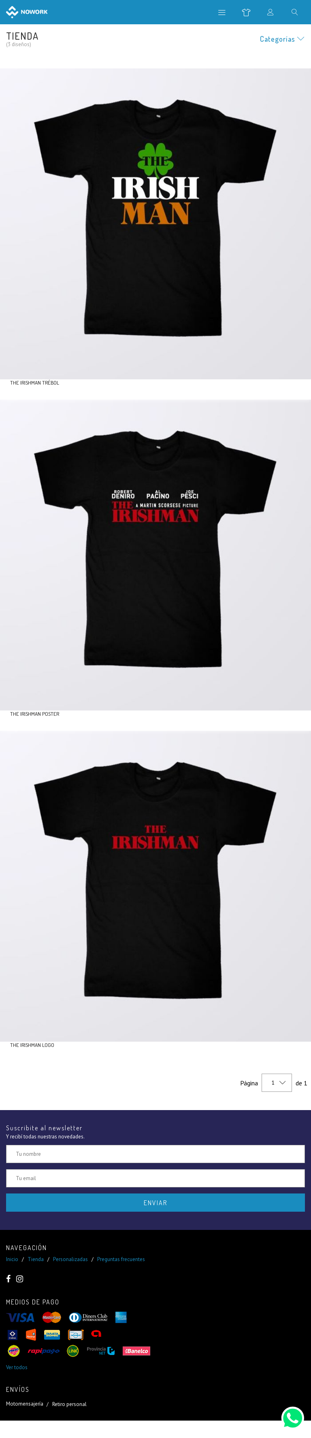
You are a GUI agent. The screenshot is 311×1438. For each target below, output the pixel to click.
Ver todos (17, 1367)
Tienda (36, 1259)
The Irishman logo (32, 1045)
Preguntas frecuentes (121, 1259)
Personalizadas (70, 1259)
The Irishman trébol (34, 382)
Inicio (12, 1259)
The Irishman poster (34, 713)
